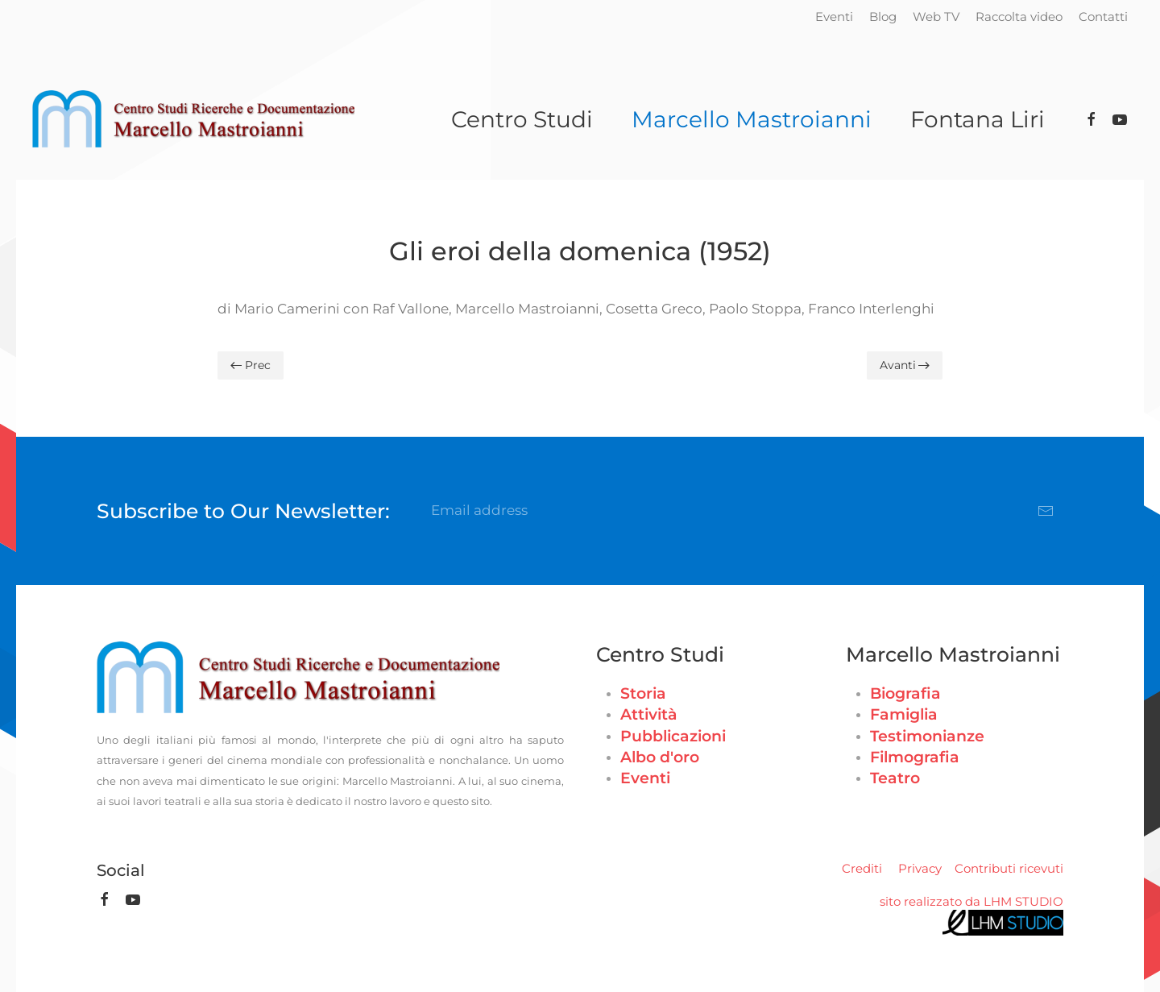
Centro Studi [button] (522, 119)
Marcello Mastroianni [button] (752, 119)
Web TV (936, 16)
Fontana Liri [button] (977, 119)
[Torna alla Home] (193, 119)
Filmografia (914, 757)
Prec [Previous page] (250, 365)
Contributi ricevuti (1009, 868)
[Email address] (743, 511)
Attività (648, 714)
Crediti (862, 868)
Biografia (905, 693)
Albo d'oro (659, 757)
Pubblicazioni (673, 736)
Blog (883, 16)
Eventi (834, 16)
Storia (643, 693)
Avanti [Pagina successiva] (905, 365)
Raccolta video (1019, 16)
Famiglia (904, 714)
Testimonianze (927, 736)
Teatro (895, 778)
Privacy (920, 868)
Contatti (1103, 16)
